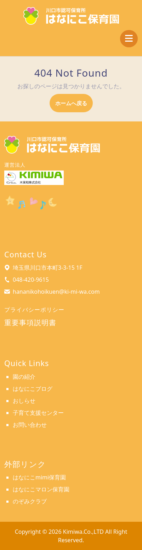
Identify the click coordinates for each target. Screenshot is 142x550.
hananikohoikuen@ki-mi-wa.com (56, 291)
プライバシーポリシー (34, 309)
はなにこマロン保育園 (41, 489)
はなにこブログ (32, 389)
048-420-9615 (31, 279)
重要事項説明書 (30, 322)
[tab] (129, 38)
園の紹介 (24, 377)
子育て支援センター (38, 413)
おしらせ (24, 401)
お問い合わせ (30, 425)
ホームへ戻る (74, 105)
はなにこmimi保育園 (39, 477)
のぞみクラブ (30, 501)
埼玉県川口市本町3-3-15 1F (48, 267)
